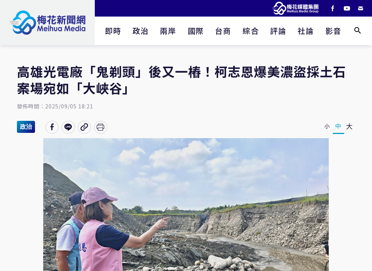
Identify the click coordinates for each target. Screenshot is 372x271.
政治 (140, 30)
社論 (306, 30)
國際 (196, 30)
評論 (278, 30)
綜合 (251, 30)
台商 (223, 30)
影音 (333, 30)
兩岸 (168, 30)
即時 (113, 30)
